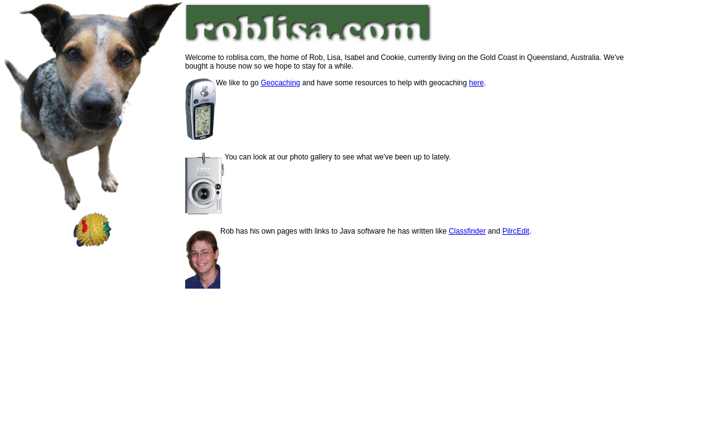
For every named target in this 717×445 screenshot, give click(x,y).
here (476, 82)
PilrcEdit (515, 231)
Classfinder (467, 231)
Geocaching (280, 82)
